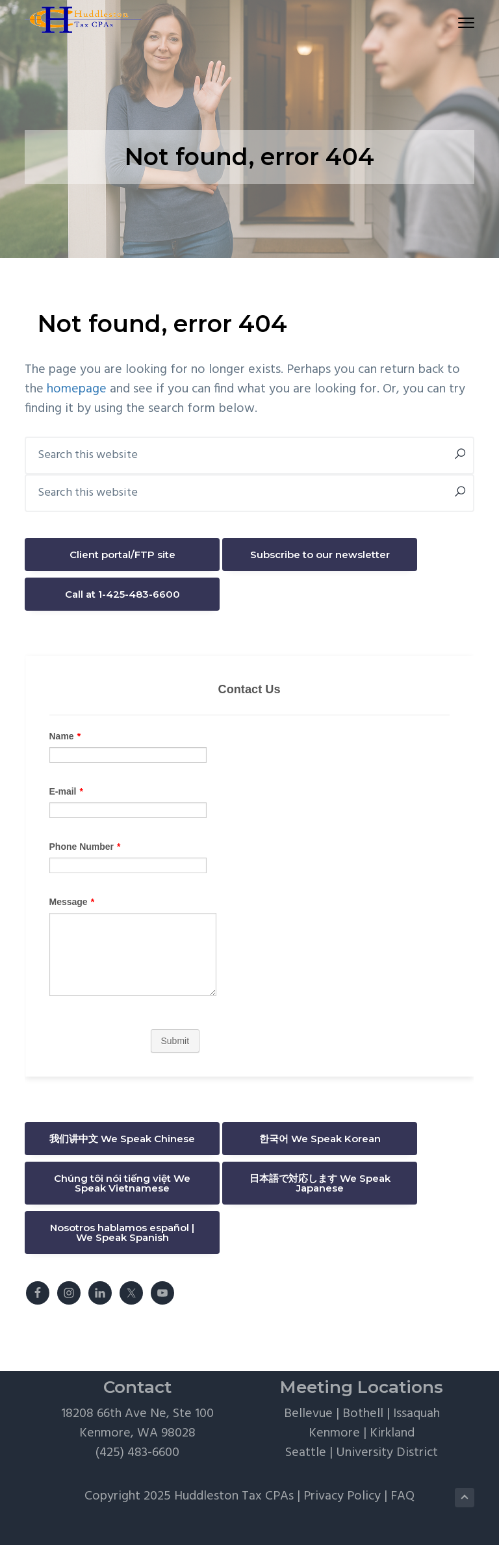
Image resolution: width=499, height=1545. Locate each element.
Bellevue (308, 1413)
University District (387, 1452)
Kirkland (392, 1433)
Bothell (362, 1413)
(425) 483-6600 (137, 1452)
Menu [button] (460, 22)
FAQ (402, 1496)
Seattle (305, 1452)
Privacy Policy (342, 1496)
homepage (77, 389)
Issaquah (416, 1413)
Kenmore (334, 1433)
